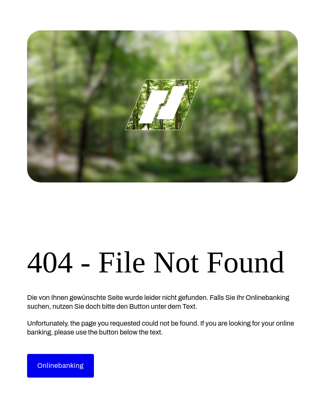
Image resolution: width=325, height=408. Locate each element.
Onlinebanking (60, 365)
